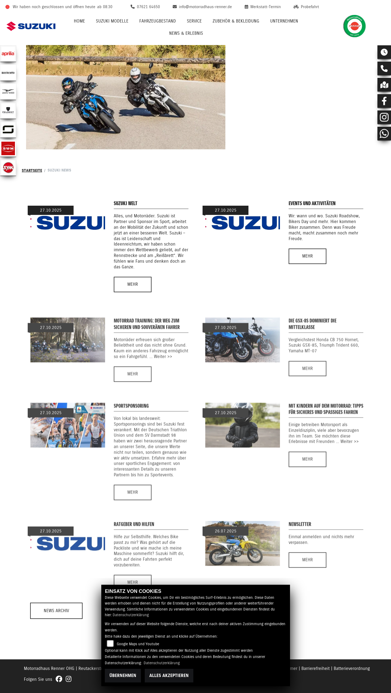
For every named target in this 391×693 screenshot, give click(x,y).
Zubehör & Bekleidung (236, 21)
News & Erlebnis (186, 33)
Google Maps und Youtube (138, 644)
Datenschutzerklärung (131, 615)
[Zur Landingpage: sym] (8, 167)
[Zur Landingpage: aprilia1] (8, 53)
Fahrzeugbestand (157, 21)
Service (194, 21)
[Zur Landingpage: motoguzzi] (8, 91)
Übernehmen (122, 675)
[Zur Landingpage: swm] (8, 148)
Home (79, 21)
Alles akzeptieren (169, 675)
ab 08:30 (104, 6)
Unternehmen (284, 21)
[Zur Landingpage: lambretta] (8, 72)
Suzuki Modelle (112, 21)
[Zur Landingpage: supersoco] (8, 129)
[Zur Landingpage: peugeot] (8, 110)
